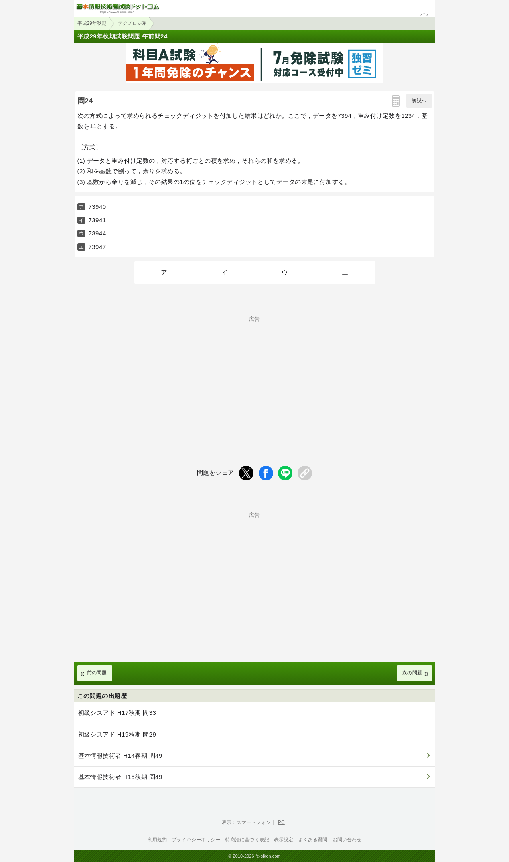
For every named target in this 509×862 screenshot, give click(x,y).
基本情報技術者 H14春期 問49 (120, 755)
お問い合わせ (347, 839)
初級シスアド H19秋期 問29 (117, 734)
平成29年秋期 (92, 23)
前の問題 (97, 673)
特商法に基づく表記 (247, 839)
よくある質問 (313, 839)
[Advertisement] (254, 378)
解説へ (419, 100)
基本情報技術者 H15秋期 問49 (120, 776)
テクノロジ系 (132, 23)
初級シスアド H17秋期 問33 (117, 712)
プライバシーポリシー (196, 839)
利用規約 (157, 839)
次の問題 (412, 673)
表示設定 (284, 839)
